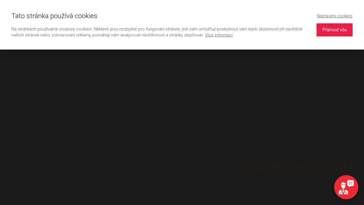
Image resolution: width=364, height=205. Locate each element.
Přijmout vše (334, 29)
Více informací (219, 35)
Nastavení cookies (334, 16)
